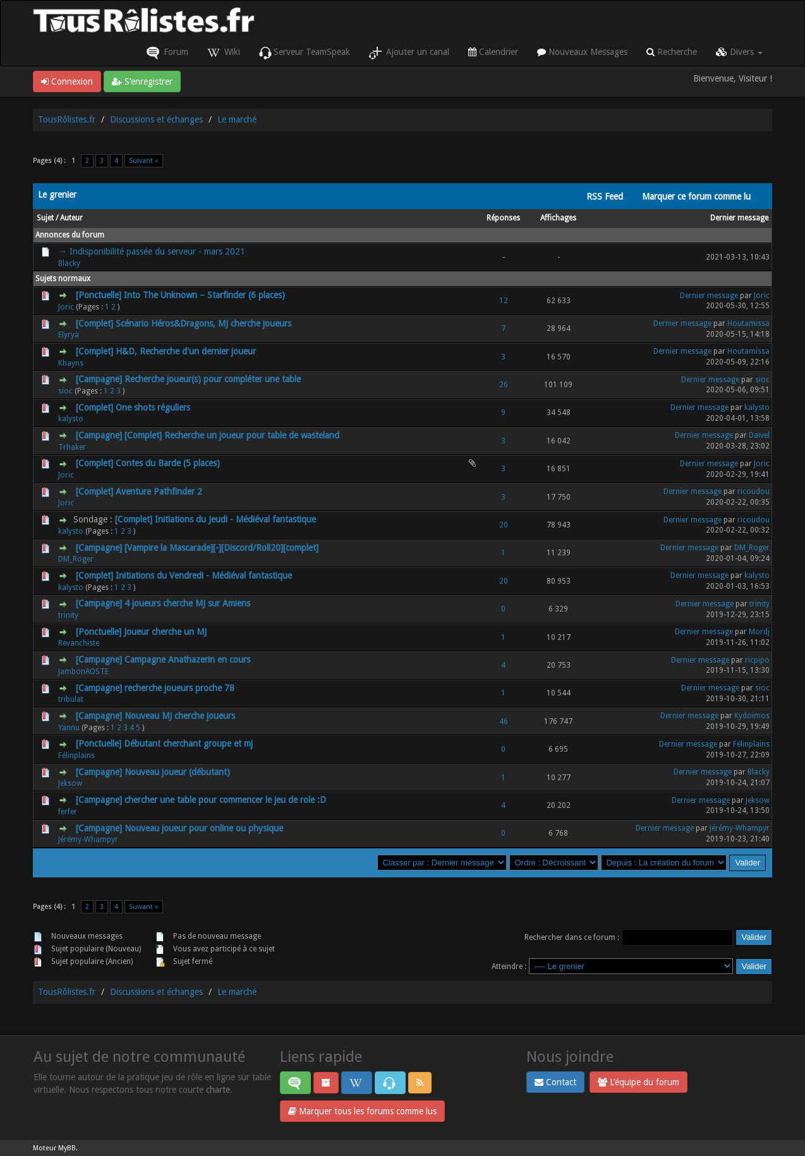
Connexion (67, 81)
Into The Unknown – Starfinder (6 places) (204, 295)
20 (503, 525)
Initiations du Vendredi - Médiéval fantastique (204, 575)
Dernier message (739, 218)
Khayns (70, 363)
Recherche (671, 52)
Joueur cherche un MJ (165, 632)
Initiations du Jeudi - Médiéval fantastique (235, 519)
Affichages (558, 218)
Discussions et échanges (156, 119)
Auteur (71, 218)
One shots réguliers (153, 407)
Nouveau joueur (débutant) (177, 772)
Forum (167, 53)
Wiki (223, 53)
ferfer (67, 811)
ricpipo (757, 660)
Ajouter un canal (409, 53)
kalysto (70, 418)
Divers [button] (739, 52)
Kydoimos (752, 715)
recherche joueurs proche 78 (179, 688)
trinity (68, 615)
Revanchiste (78, 643)
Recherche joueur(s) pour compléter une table (212, 379)
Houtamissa (748, 323)
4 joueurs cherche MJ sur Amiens (187, 603)
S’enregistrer (142, 81)
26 (503, 384)
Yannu (69, 727)
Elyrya (68, 334)
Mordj (759, 631)
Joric (66, 307)
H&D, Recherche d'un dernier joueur (186, 351)
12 (503, 300)
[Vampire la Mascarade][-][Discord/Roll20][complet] (221, 548)
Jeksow (70, 783)
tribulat (70, 699)
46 (503, 721)
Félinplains (76, 755)
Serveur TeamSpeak (304, 53)
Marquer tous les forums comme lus (362, 1111)
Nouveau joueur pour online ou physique (203, 828)
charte (218, 1090)
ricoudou (753, 491)
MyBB (67, 1148)
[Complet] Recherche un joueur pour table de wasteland (231, 435)
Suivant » (144, 161)
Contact (555, 1082)
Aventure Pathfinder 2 (159, 491)
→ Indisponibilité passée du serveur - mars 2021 (151, 251)
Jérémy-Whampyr (88, 839)
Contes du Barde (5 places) (168, 463)
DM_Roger (76, 559)
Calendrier (493, 52)
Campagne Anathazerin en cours (187, 659)
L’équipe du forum (638, 1082)
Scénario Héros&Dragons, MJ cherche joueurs (203, 323)
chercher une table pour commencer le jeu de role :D (225, 800)
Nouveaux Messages (582, 52)
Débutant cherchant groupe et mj (188, 743)
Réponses (503, 218)
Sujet (45, 218)
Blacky (69, 263)
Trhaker (72, 447)
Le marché (237, 119)
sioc (65, 391)
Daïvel (759, 435)
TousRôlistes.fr (66, 119)
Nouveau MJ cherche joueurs (179, 716)
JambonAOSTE (83, 671)
